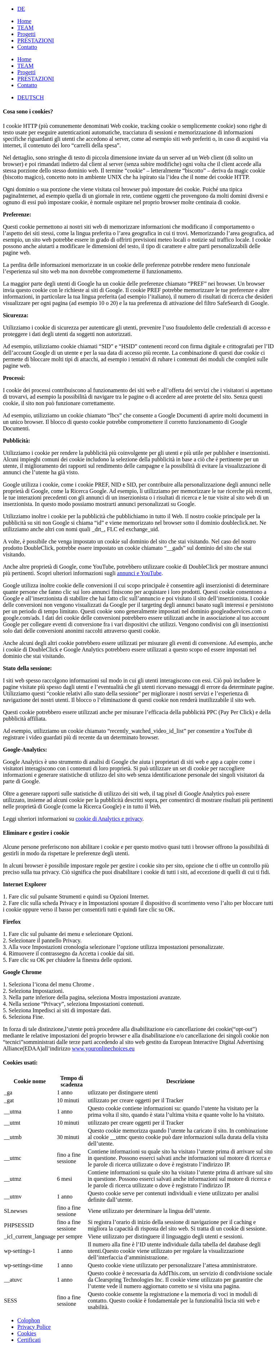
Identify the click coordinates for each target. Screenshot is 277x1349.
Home (24, 21)
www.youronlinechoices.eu (103, 1048)
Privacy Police (34, 1327)
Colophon (28, 1320)
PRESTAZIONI (35, 40)
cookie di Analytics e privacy (109, 819)
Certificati (29, 1340)
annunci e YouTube (139, 573)
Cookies (26, 1333)
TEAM (25, 27)
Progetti (26, 34)
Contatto (27, 47)
